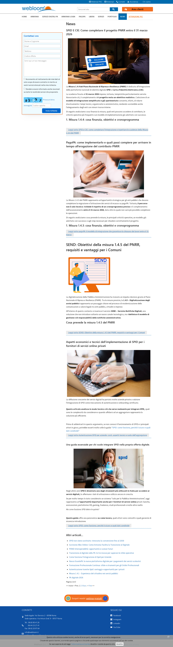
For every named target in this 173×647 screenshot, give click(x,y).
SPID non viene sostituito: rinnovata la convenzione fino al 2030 (96, 540)
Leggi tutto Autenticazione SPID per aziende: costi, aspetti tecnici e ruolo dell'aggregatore (107, 435)
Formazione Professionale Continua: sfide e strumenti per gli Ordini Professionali (104, 565)
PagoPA (82, 16)
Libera (91, 16)
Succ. (85, 585)
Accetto (119, 644)
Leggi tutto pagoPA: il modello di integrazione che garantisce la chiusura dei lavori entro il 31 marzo (107, 233)
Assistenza (134, 1)
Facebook (117, 615)
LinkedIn (116, 623)
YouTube (116, 627)
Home (24, 16)
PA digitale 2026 (76, 577)
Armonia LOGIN (68, 16)
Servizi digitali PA (50, 16)
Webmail (110, 1)
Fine (90, 585)
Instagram (117, 619)
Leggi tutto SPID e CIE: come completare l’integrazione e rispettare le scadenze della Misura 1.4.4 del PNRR (107, 131)
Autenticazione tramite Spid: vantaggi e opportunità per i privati (97, 569)
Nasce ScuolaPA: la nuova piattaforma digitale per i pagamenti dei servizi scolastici (105, 561)
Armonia (35, 16)
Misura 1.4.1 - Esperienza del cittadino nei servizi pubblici (93, 573)
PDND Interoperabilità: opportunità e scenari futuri (91, 549)
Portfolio (112, 16)
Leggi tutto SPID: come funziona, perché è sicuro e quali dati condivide (98, 525)
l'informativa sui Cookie (80, 644)
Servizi (101, 16)
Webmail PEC (96, 1)
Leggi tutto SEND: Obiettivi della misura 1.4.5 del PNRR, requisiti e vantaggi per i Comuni (106, 332)
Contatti (122, 1)
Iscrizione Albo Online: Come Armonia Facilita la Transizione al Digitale (99, 545)
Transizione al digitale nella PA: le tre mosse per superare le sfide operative (101, 553)
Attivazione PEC (136, 16)
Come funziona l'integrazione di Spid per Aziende (90, 557)
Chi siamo (147, 1)
